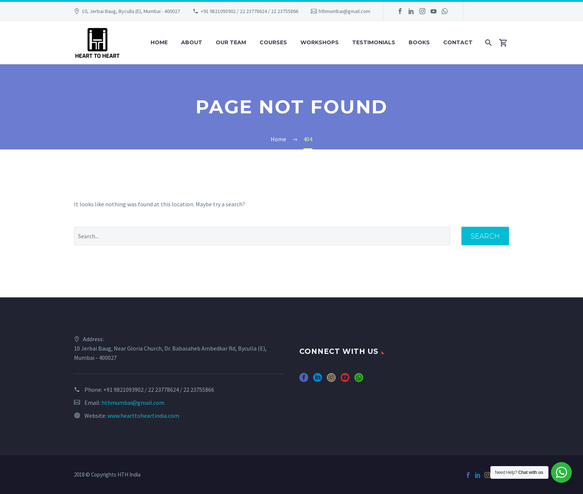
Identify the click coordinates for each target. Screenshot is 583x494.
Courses (273, 42)
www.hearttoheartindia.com (143, 415)
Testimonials (373, 42)
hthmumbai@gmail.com (344, 11)
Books (419, 42)
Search (485, 236)
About (191, 42)
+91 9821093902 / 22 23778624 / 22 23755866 (249, 11)
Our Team (231, 42)
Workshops (319, 42)
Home (159, 42)
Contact (458, 42)
